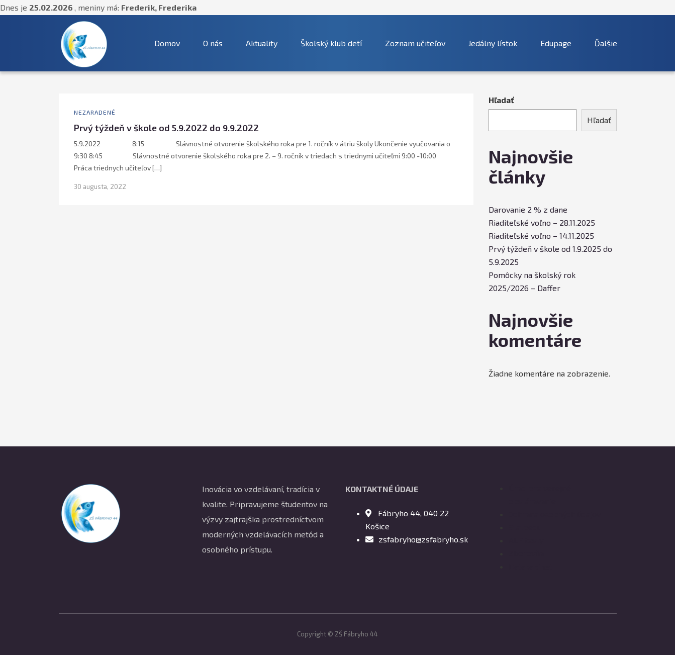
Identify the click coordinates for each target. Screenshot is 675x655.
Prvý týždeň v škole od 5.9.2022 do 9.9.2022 (166, 127)
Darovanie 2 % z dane (528, 209)
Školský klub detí (331, 43)
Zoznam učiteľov (415, 43)
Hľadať (501, 100)
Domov (167, 43)
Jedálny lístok (492, 43)
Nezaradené (95, 112)
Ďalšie (606, 43)
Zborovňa (526, 553)
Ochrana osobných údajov (555, 514)
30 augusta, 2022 (100, 186)
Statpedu (525, 527)
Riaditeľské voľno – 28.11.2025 (542, 222)
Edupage (555, 43)
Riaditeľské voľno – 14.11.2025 (541, 235)
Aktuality (261, 43)
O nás (213, 43)
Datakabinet (530, 566)
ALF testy (526, 540)
